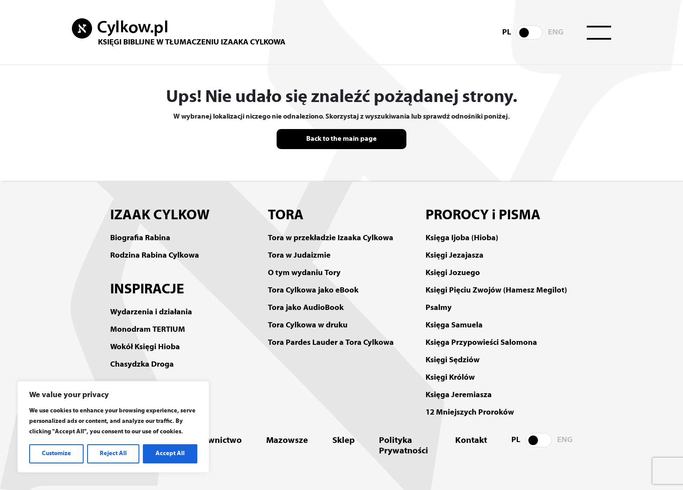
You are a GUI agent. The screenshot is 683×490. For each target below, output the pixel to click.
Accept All (170, 453)
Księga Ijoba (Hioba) (462, 238)
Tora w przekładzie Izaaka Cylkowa (330, 238)
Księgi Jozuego (453, 273)
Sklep (343, 440)
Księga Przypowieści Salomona (481, 343)
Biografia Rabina (140, 238)
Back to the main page (341, 139)
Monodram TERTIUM (147, 330)
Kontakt (471, 440)
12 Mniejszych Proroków (470, 412)
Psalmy (439, 308)
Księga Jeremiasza (459, 395)
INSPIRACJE (147, 290)
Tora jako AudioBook (306, 308)
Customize (56, 453)
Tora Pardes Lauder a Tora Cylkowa (331, 343)
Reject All (113, 453)
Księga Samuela (454, 325)
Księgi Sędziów (453, 360)
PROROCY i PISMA (483, 216)
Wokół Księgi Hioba (145, 347)
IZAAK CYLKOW (160, 216)
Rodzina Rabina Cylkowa (154, 256)
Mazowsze (287, 440)
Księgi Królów (450, 378)
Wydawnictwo (213, 440)
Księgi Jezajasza (455, 256)
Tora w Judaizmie (299, 256)
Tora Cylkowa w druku (308, 325)
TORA (286, 216)
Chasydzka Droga (142, 365)
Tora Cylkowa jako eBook (313, 290)
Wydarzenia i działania (151, 312)
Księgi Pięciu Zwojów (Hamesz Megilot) (496, 290)
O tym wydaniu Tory (304, 273)
